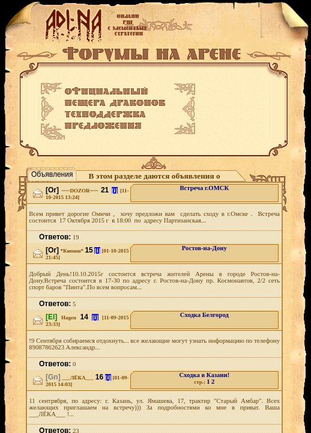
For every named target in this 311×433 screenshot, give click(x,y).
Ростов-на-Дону (204, 248)
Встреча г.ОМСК (204, 188)
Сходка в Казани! (204, 375)
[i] (115, 190)
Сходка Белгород (204, 315)
